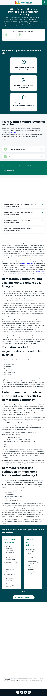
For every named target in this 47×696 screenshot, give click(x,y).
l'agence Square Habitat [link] (18, 273)
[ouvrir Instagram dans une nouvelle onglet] (29, 692)
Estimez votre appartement (17, 149)
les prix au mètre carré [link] (27, 263)
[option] (10, 35)
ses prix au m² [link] (13, 132)
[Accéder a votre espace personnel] (44, 2)
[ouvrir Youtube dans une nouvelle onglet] (25, 692)
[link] (24, 597)
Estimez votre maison (15, 157)
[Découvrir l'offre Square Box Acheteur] (37, 562)
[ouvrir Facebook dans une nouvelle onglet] (17, 692)
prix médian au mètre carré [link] (32, 405)
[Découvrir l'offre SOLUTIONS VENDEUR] (16, 562)
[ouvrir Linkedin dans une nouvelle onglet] (21, 692)
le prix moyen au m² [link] (26, 381)
